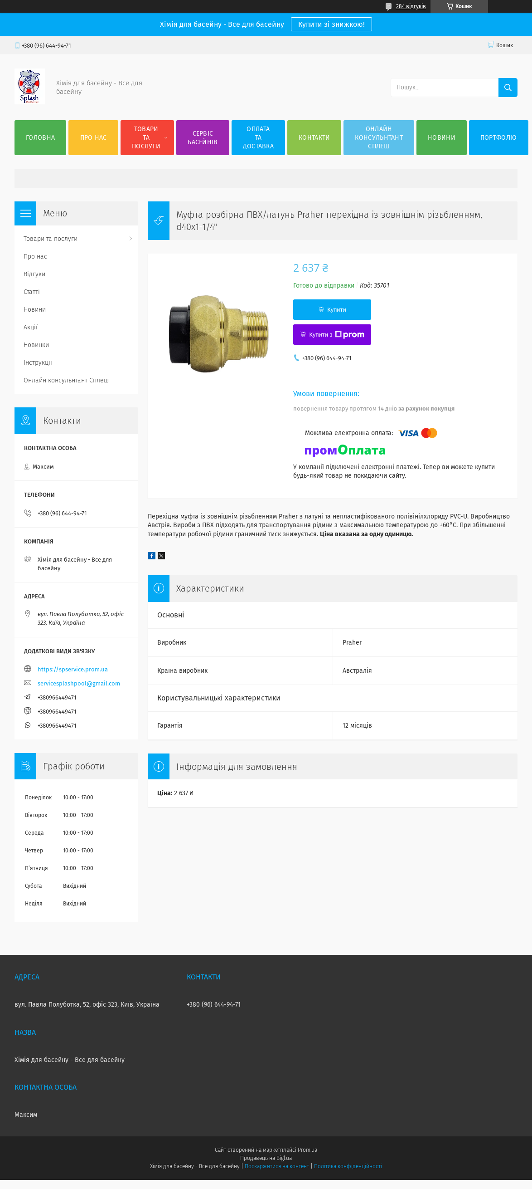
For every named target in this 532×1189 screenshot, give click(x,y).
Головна (40, 138)
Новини (441, 138)
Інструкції (38, 363)
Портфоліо (498, 138)
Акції (31, 327)
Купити (336, 309)
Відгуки (34, 274)
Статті (32, 292)
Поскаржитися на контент (277, 1166)
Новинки (36, 345)
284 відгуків (411, 6)
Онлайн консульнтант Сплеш (379, 137)
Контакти (314, 138)
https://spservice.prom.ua (73, 669)
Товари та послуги (146, 137)
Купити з (336, 335)
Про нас (93, 138)
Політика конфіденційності (348, 1166)
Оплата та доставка (258, 137)
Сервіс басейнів (203, 138)
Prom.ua (307, 1150)
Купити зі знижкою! (331, 24)
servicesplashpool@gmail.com (79, 683)
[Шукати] (507, 87)
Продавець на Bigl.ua (266, 1158)
